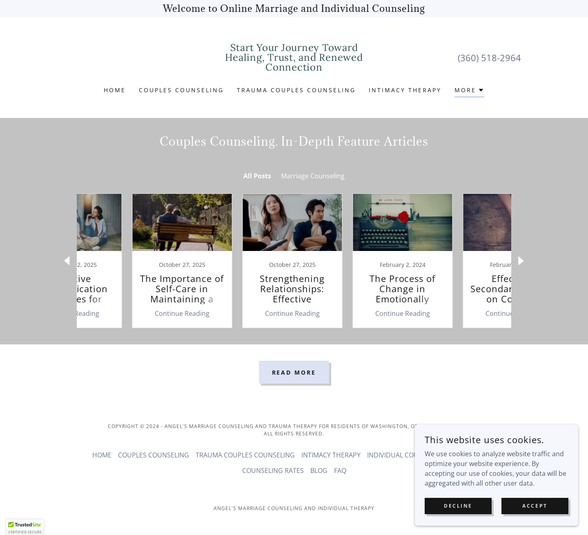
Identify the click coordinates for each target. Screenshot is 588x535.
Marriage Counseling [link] (313, 175)
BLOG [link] (318, 470)
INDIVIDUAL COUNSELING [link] (406, 455)
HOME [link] (115, 90)
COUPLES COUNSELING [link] (181, 90)
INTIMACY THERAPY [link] (405, 90)
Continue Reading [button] (128, 313)
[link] (294, 68)
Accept (534, 505)
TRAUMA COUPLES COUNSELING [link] (296, 90)
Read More (294, 372)
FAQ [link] (340, 470)
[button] (469, 91)
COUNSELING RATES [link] (273, 470)
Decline (458, 505)
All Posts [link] (257, 175)
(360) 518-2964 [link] (489, 57)
